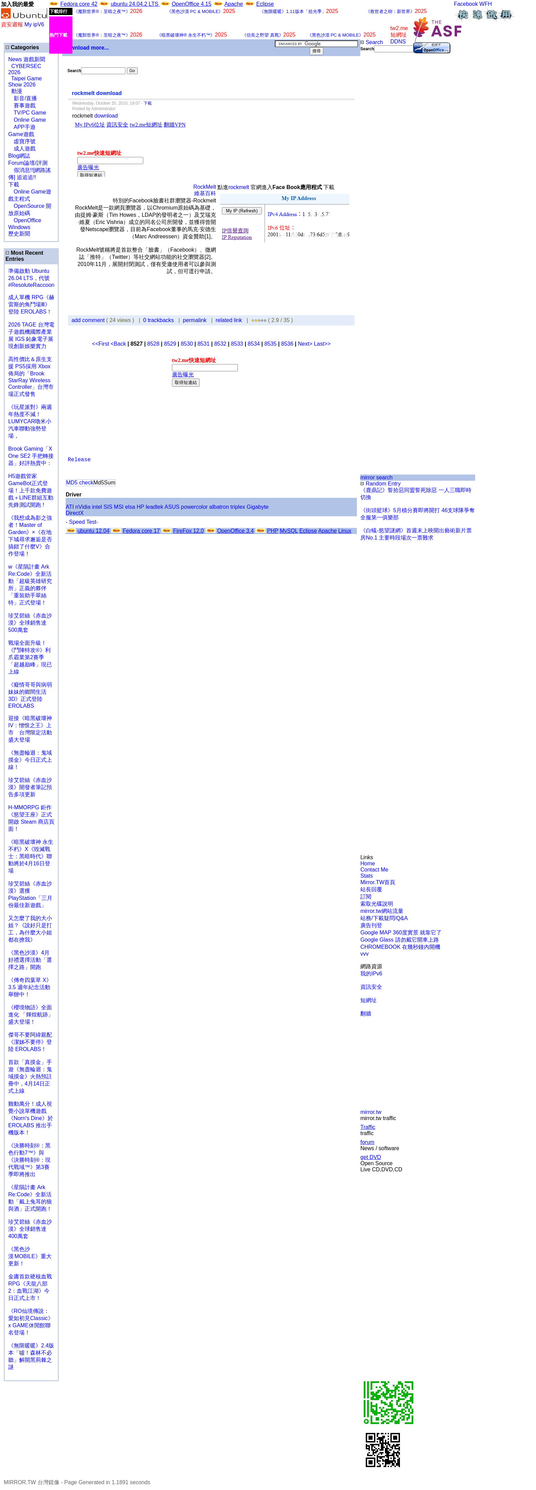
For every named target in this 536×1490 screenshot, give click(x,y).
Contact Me (374, 870)
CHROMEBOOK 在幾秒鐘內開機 (400, 947)
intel (97, 507)
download (106, 116)
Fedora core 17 (141, 531)
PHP (272, 531)
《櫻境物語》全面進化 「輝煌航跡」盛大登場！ (30, 1015)
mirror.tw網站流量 (381, 911)
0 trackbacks (158, 320)
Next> (306, 344)
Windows (19, 227)
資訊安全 (371, 987)
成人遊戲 (22, 148)
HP (140, 507)
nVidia (82, 507)
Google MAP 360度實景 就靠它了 (401, 932)
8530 (187, 344)
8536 (287, 344)
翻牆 (365, 1013)
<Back (119, 344)
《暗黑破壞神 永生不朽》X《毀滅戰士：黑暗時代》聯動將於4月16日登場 (30, 856)
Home (367, 863)
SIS (108, 507)
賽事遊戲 (22, 105)
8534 (254, 344)
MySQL (289, 531)
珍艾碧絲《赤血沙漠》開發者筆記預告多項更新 (30, 787)
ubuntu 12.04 (93, 531)
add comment (88, 320)
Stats (366, 876)
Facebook (466, 4)
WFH (485, 4)
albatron (219, 507)
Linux (344, 531)
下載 (13, 184)
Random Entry (380, 484)
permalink (194, 320)
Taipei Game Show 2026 (25, 82)
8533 (237, 344)
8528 (153, 344)
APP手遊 (22, 127)
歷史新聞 (19, 234)
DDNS (398, 41)
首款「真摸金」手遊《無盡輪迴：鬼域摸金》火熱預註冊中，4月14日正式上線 (30, 1076)
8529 (170, 344)
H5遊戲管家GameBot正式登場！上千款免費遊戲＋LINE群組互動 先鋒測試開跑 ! (30, 490)
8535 (271, 344)
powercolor (194, 507)
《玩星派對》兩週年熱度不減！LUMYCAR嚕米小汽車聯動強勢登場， (30, 421)
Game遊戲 (21, 134)
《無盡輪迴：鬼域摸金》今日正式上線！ (30, 760)
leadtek (154, 507)
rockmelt (238, 187)
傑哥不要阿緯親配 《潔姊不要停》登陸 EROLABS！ (30, 1042)
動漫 (16, 91)
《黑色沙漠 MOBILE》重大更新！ (30, 1256)
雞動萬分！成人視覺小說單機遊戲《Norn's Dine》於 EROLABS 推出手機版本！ (30, 1118)
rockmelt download (97, 93)
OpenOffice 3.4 (235, 531)
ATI (70, 507)
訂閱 (365, 897)
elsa (130, 507)
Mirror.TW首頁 (377, 882)
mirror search (376, 477)
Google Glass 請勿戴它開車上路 (399, 940)
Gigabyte (258, 507)
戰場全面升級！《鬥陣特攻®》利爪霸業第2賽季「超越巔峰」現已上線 (30, 657)
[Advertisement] (382, 166)
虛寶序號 (22, 141)
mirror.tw (370, 1112)
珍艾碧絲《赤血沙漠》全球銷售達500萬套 (30, 623)
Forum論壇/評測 (28, 163)
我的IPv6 (371, 973)
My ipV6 (34, 24)
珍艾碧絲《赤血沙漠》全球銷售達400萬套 (30, 1229)
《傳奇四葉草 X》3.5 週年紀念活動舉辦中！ (30, 987)
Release (79, 460)
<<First (101, 344)
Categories (22, 47)
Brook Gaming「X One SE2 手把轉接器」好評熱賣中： (31, 456)
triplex (237, 507)
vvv (364, 954)
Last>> (322, 344)
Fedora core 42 (78, 4)
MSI (118, 507)
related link (229, 320)
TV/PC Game (27, 113)
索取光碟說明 (376, 904)
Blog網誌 (19, 156)
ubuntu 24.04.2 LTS (135, 4)
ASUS (171, 507)
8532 (220, 344)
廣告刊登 (371, 925)
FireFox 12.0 (188, 531)
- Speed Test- (82, 522)
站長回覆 (371, 889)
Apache (233, 4)
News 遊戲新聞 (26, 59)
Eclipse (265, 4)
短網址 (368, 1000)
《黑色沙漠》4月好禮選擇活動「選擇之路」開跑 (30, 960)
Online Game (27, 120)
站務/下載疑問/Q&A (384, 918)
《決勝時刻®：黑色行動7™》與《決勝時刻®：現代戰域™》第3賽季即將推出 (29, 1160)
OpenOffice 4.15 (191, 4)
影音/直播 (22, 98)
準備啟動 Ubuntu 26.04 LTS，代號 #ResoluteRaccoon (31, 278)
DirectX (74, 513)
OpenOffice (24, 220)
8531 (204, 344)
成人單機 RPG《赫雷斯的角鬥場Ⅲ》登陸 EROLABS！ (31, 304)
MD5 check (79, 482)
